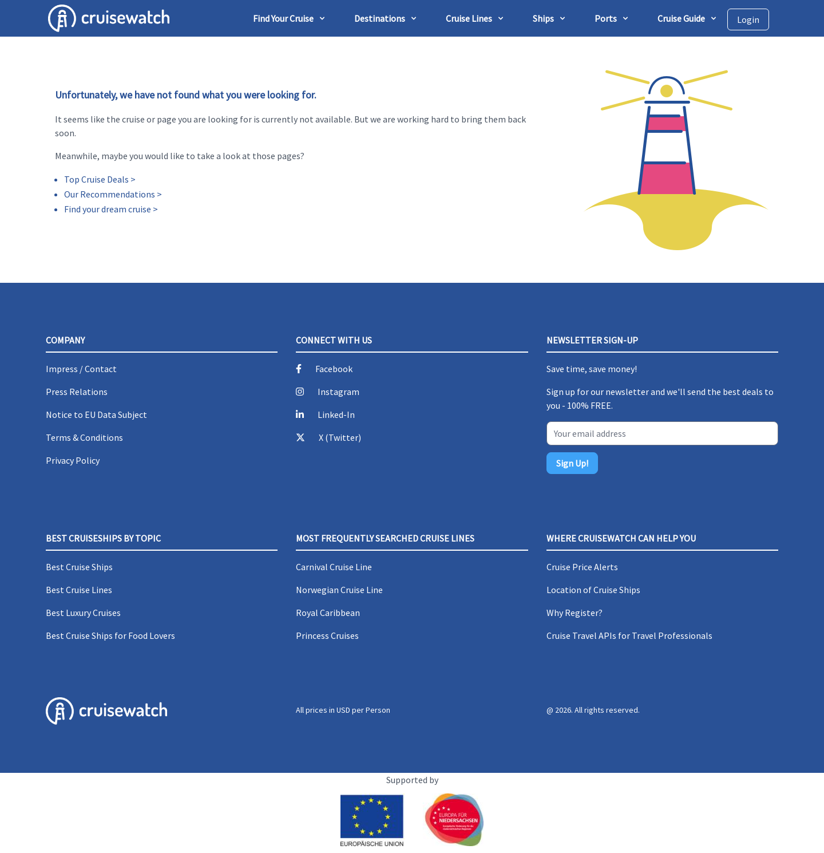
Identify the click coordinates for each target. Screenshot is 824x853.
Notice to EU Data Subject (96, 414)
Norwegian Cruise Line (339, 589)
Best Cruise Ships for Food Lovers (110, 635)
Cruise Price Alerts (582, 566)
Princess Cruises (327, 635)
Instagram (338, 391)
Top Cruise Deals (96, 179)
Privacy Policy (73, 460)
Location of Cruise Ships (593, 589)
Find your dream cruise (107, 209)
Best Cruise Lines (79, 589)
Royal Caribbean (328, 612)
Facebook (333, 368)
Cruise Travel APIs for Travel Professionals (629, 635)
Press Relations (77, 391)
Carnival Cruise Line (334, 566)
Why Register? (574, 612)
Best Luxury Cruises (83, 612)
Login (748, 19)
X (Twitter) (340, 437)
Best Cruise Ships (79, 566)
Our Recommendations (109, 194)
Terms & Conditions (84, 437)
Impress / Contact (81, 368)
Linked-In (336, 414)
